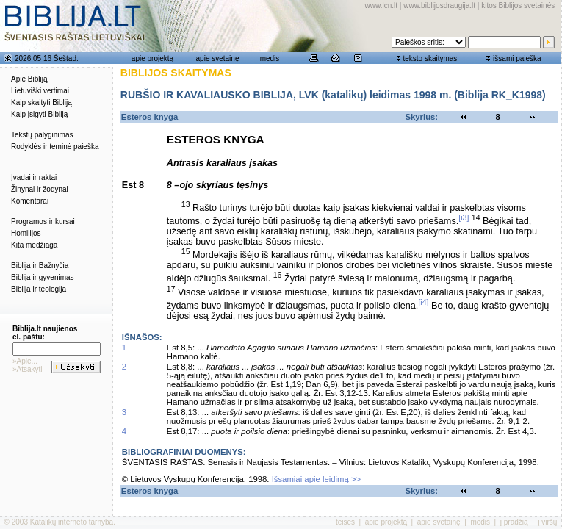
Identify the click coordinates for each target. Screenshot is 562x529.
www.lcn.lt (381, 5)
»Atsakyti (27, 369)
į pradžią (514, 522)
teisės (345, 522)
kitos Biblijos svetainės (518, 5)
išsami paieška (517, 58)
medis (270, 58)
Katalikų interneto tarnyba (71, 522)
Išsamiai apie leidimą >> (316, 479)
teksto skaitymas (430, 58)
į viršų (547, 522)
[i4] (423, 302)
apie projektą (152, 58)
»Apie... (24, 361)
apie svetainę (217, 58)
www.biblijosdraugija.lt (439, 5)
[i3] (463, 217)
